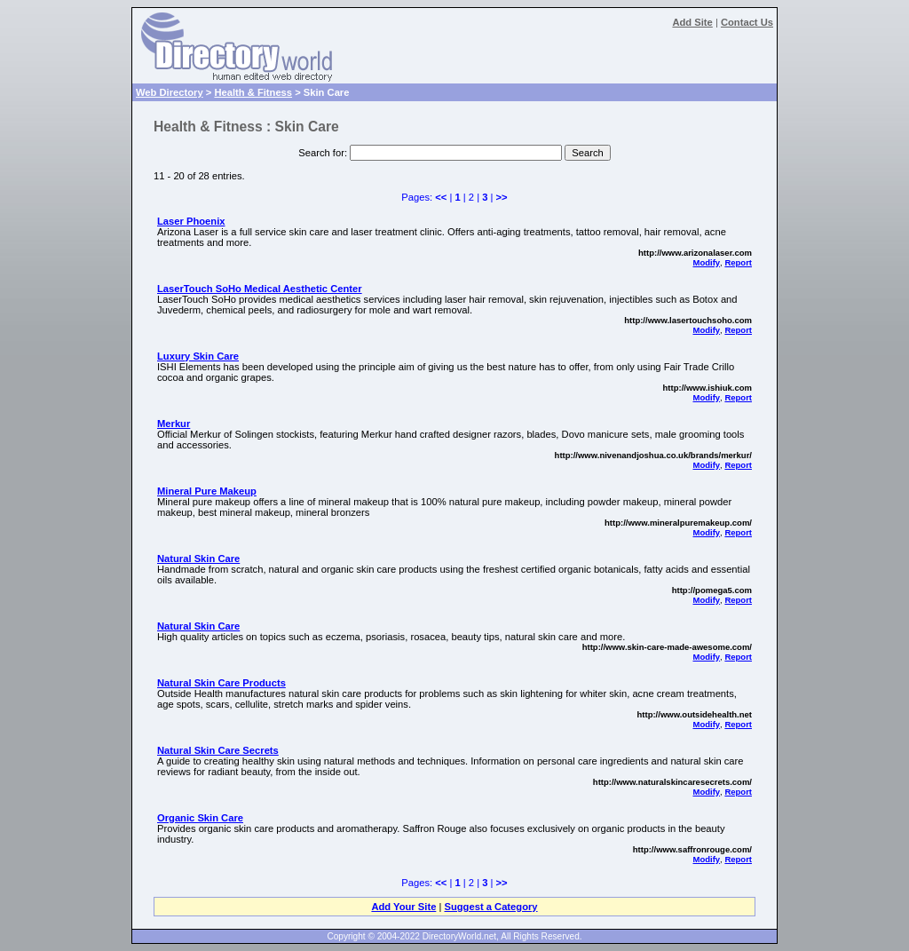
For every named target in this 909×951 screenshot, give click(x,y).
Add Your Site (403, 906)
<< (441, 197)
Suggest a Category (490, 906)
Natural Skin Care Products (221, 683)
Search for (321, 152)
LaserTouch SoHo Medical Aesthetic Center (259, 288)
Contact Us (747, 22)
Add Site (692, 22)
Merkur (173, 423)
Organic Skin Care (200, 817)
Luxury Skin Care (198, 356)
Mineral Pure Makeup (207, 491)
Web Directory (169, 92)
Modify (706, 262)
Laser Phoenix (191, 221)
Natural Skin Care (198, 558)
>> (502, 197)
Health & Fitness (253, 92)
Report (738, 262)
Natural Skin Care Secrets (218, 750)
